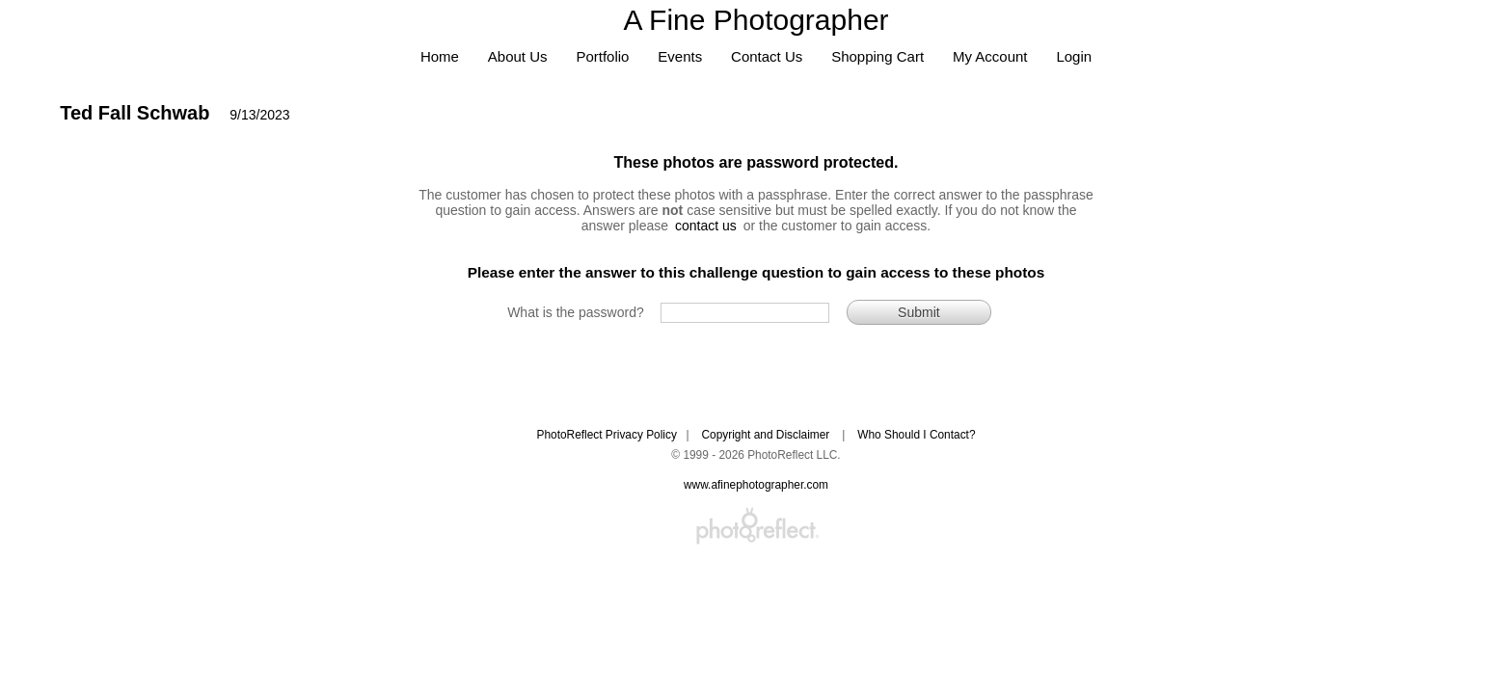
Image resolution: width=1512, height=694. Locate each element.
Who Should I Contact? (916, 434)
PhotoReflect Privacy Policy (606, 434)
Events (680, 56)
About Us (518, 56)
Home (439, 56)
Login (1074, 56)
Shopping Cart (877, 56)
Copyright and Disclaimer (766, 434)
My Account (990, 56)
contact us (706, 225)
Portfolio (602, 56)
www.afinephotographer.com (756, 485)
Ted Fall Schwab (134, 112)
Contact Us (766, 56)
